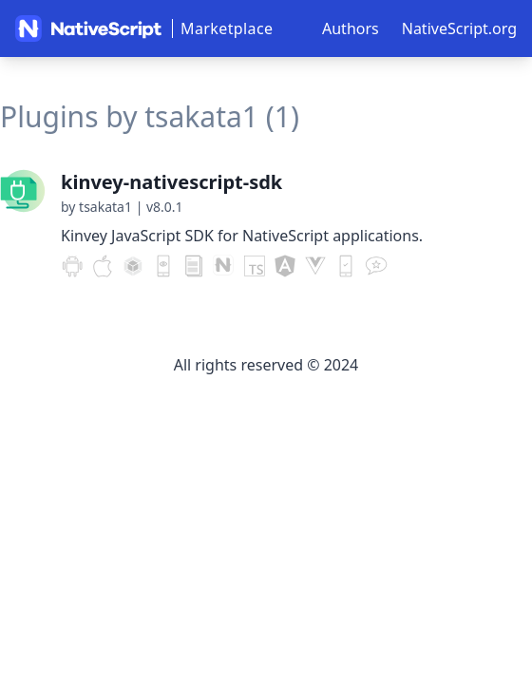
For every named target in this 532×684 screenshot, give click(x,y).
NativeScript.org (459, 28)
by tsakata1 (96, 207)
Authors (350, 28)
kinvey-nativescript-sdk (171, 182)
